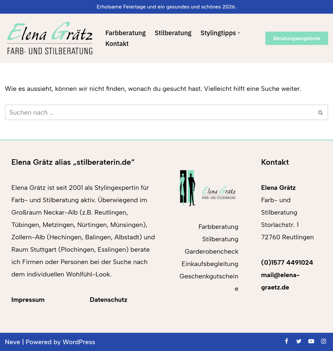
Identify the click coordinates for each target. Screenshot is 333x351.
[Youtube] (311, 341)
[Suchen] (159, 112)
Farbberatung (125, 32)
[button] (239, 33)
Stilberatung (173, 32)
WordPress (79, 342)
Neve (12, 342)
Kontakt (117, 43)
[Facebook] (286, 341)
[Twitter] (298, 341)
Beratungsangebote (296, 38)
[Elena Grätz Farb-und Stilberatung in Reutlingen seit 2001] (49, 38)
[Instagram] (323, 341)
